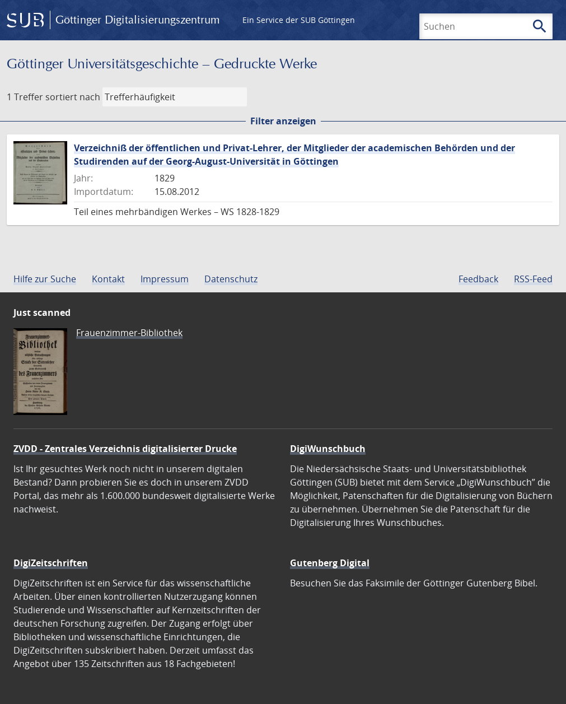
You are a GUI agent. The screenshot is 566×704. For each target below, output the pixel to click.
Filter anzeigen (283, 121)
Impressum (165, 279)
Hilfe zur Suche (44, 279)
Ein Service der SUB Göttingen (298, 20)
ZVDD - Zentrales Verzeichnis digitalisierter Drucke (125, 448)
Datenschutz (231, 279)
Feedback (478, 279)
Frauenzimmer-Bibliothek (129, 333)
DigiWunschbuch (328, 448)
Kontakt (108, 279)
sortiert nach (72, 97)
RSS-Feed (533, 279)
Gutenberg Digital (329, 563)
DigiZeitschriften (50, 563)
